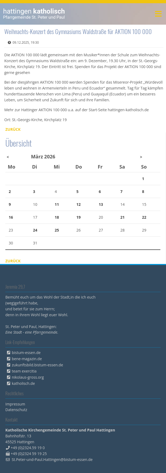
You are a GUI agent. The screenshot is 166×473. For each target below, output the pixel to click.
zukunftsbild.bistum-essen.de (37, 364)
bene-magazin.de (27, 358)
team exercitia (24, 371)
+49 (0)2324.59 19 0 (28, 447)
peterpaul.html (34, 14)
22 (144, 217)
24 (35, 230)
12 (78, 204)
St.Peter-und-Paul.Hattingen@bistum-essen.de (52, 459)
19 (78, 217)
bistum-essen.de (26, 352)
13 (101, 204)
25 (57, 230)
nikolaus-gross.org (28, 377)
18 (57, 217)
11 (57, 204)
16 (11, 217)
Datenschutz (16, 409)
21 (122, 217)
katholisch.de (23, 383)
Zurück (13, 129)
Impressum (15, 404)
